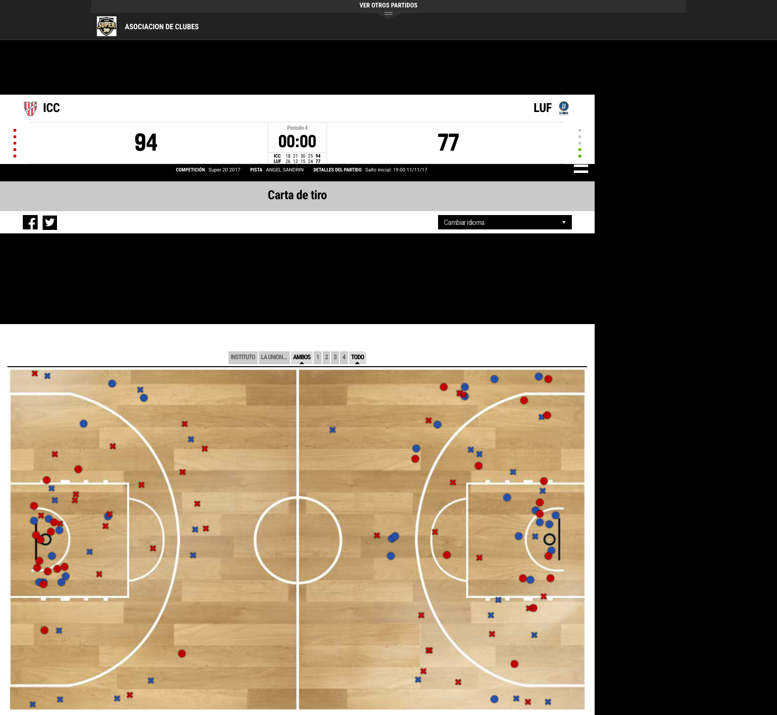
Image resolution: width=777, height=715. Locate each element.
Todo (357, 357)
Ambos (302, 357)
